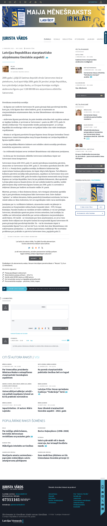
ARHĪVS (100, 39)
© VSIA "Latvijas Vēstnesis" (59, 514)
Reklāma (51, 498)
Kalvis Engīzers (88, 125)
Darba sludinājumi (55, 500)
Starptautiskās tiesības (90, 171)
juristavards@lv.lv (18, 505)
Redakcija (77, 496)
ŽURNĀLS (47, 39)
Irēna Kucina (87, 110)
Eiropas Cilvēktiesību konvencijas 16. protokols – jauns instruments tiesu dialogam (89, 156)
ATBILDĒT (64, 340)
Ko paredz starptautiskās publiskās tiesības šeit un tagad (53, 371)
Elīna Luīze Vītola (80, 149)
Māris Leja (24, 384)
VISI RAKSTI (90, 95)
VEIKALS (57, 39)
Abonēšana (52, 494)
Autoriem (77, 498)
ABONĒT (34, 258)
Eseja (4, 428)
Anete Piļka (90, 149)
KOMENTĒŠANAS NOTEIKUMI (19, 333)
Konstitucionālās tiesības (90, 166)
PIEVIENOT (58, 328)
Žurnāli (51, 496)
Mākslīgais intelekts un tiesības (17, 445)
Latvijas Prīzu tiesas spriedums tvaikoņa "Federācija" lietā (53, 390)
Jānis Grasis (16, 384)
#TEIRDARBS (80, 39)
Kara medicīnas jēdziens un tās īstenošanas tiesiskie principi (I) (53, 456)
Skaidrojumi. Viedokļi (8, 452)
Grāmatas (52, 503)
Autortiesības (78, 503)
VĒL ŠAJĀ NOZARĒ (81, 104)
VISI (37, 357)
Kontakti (76, 507)
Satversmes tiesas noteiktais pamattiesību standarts (93, 117)
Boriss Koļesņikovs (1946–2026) (53, 431)
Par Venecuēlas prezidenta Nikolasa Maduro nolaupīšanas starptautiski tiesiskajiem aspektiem (17, 373)
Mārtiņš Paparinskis (90, 67)
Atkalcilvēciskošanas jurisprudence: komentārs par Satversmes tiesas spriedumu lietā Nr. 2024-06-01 (94, 134)
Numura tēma (30, 48)
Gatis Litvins (79, 54)
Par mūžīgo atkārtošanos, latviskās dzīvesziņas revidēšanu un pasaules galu (16, 434)
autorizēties (93, 2)
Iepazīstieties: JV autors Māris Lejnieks (17, 409)
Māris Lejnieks (17, 69)
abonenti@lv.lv (21, 494)
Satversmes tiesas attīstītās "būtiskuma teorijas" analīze (94, 75)
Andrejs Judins (7, 384)
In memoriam (41, 428)
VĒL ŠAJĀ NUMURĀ (82, 49)
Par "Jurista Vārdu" (81, 494)
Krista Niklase (12, 386)
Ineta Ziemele (42, 364)
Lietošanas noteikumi (81, 500)
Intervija (40, 437)
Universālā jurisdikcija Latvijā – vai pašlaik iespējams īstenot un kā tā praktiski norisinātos (17, 394)
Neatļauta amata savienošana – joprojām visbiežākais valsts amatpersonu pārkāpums (17, 458)
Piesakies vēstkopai (90, 213)
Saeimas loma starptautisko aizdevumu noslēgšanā (86, 61)
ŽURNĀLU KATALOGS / (88, 180)
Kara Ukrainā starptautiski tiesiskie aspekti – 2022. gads (52, 409)
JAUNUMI (90, 39)
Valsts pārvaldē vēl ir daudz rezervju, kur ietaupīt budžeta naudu (52, 443)
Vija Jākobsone (80, 83)
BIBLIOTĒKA (67, 39)
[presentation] (57, 323)
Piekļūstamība (79, 505)
